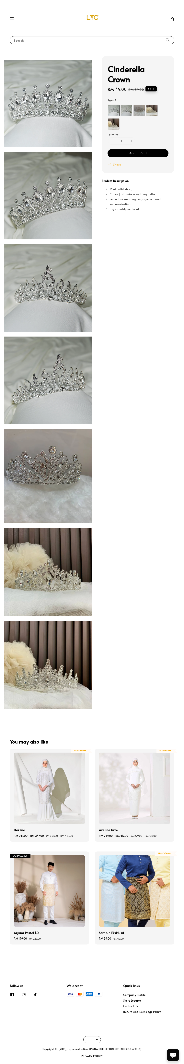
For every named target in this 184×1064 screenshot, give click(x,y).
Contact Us (130, 1006)
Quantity (113, 134)
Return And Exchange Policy (142, 1012)
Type (112, 100)
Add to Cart (138, 153)
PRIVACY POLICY (92, 1056)
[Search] (168, 40)
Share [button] (114, 164)
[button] (11, 19)
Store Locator (132, 1000)
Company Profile (134, 995)
